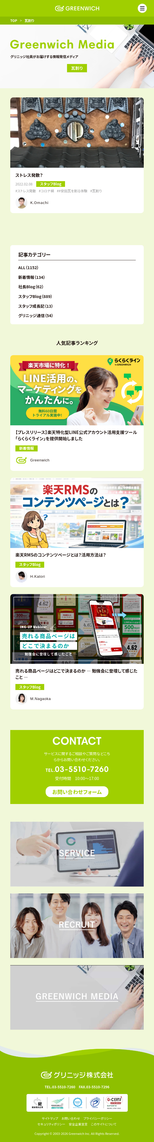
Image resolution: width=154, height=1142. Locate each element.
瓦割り (97, 191)
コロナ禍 (47, 191)
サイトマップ (50, 1118)
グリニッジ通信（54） (35, 315)
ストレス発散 (26, 191)
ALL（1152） (28, 267)
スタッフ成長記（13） (35, 306)
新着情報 (26, 448)
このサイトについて (104, 1124)
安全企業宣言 (78, 1124)
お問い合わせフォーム (77, 791)
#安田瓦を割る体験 (73, 191)
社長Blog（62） (31, 286)
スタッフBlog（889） (35, 296)
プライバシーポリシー (97, 1118)
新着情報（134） (31, 277)
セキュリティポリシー (51, 1124)
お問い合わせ (71, 1118)
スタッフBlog (50, 184)
